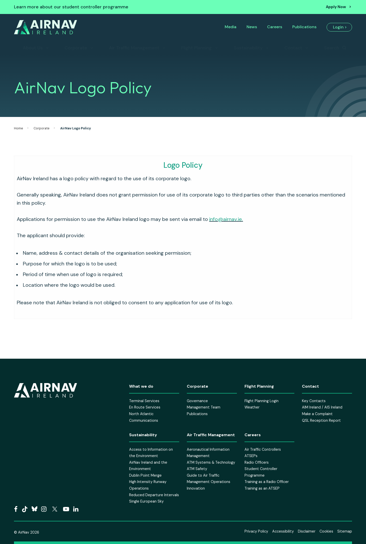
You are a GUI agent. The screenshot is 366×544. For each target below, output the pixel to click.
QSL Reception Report (321, 420)
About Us (33, 48)
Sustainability (248, 48)
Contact (293, 48)
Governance (197, 401)
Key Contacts (314, 401)
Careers (274, 26)
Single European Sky (146, 501)
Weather (252, 407)
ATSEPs (251, 456)
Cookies (326, 531)
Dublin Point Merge (145, 475)
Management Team (203, 407)
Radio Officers (257, 462)
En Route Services (144, 407)
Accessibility (283, 531)
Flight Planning (196, 48)
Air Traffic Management (134, 48)
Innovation (196, 488)
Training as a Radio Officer (267, 481)
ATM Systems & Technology (211, 462)
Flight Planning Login (262, 401)
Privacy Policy (256, 531)
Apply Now (336, 6)
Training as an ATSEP (262, 488)
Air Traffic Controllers (263, 449)
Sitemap (344, 531)
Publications (304, 26)
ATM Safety (197, 468)
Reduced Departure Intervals (154, 495)
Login (338, 27)
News (252, 26)
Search (331, 48)
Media (230, 26)
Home (18, 128)
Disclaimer (306, 531)
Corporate (76, 48)
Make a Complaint (317, 414)
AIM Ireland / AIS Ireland (322, 407)
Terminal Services (144, 401)
